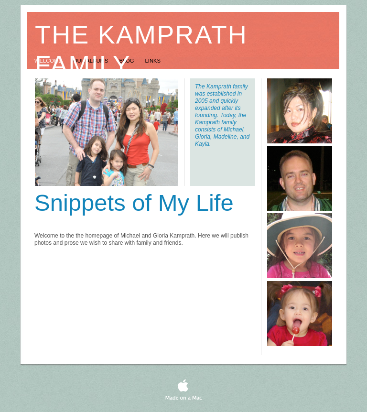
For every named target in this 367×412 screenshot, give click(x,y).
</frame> (257, 383)
